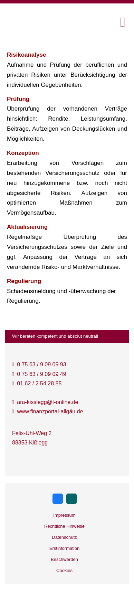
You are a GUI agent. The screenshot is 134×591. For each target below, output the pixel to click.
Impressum (64, 515)
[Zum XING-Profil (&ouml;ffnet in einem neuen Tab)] (71, 499)
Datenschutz (64, 537)
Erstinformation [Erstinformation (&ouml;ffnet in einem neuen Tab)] (64, 548)
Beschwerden (64, 559)
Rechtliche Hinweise (64, 526)
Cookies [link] (64, 570)
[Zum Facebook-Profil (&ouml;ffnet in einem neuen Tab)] (57, 499)
